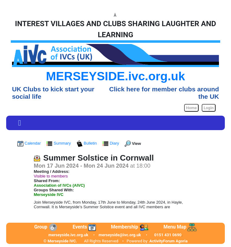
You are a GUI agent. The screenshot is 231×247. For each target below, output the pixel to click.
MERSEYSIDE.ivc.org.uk (115, 76)
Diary (111, 143)
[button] (19, 122)
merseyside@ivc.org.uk (120, 235)
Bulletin (87, 143)
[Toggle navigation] (19, 123)
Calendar (29, 143)
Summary (59, 143)
